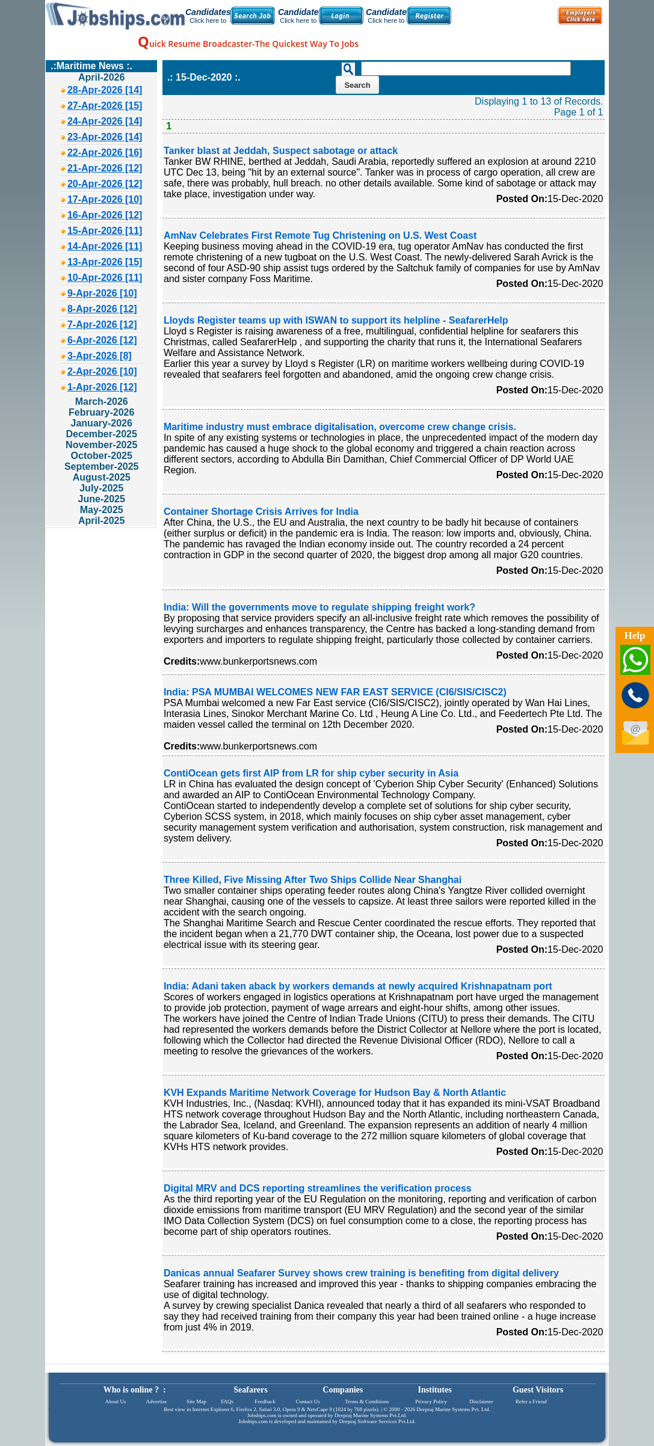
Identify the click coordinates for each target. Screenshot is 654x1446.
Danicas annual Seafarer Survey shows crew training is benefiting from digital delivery (361, 1273)
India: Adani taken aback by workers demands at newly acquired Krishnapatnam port (358, 986)
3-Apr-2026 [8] (99, 356)
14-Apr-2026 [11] (105, 246)
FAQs (227, 1401)
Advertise (156, 1401)
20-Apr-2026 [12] (105, 184)
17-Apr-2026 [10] (105, 199)
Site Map (196, 1401)
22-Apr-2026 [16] (105, 152)
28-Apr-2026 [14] (105, 90)
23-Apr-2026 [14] (105, 137)
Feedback (265, 1401)
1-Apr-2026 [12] (102, 387)
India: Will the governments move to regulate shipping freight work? (319, 607)
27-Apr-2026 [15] (105, 105)
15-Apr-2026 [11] (105, 231)
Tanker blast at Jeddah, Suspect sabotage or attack (281, 151)
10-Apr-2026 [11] (105, 277)
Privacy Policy (431, 1401)
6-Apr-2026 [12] (102, 340)
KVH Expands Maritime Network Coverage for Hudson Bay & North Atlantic (335, 1093)
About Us (115, 1401)
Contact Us (308, 1401)
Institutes (435, 1389)
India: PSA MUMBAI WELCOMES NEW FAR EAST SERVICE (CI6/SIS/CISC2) (335, 692)
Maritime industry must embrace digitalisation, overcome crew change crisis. (340, 427)
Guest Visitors (538, 1389)
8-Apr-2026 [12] (102, 309)
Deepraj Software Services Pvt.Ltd (377, 1421)
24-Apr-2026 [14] (105, 121)
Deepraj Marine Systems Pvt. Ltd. (453, 1409)
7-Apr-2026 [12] (102, 324)
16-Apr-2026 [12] (105, 215)
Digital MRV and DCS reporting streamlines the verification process (318, 1188)
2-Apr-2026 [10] (102, 371)
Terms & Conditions (367, 1401)
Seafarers (250, 1389)
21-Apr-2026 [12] (105, 168)
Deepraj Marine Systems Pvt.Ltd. (371, 1415)
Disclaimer (481, 1401)
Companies (342, 1389)
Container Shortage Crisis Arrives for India (261, 511)
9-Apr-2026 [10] (102, 293)
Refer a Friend (531, 1401)
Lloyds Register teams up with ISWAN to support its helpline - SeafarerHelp (336, 320)
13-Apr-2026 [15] (105, 262)
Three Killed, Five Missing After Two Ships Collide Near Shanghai (312, 880)
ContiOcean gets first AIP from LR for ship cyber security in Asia (311, 773)
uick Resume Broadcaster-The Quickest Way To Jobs (248, 43)
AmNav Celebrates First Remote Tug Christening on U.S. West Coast (320, 235)
